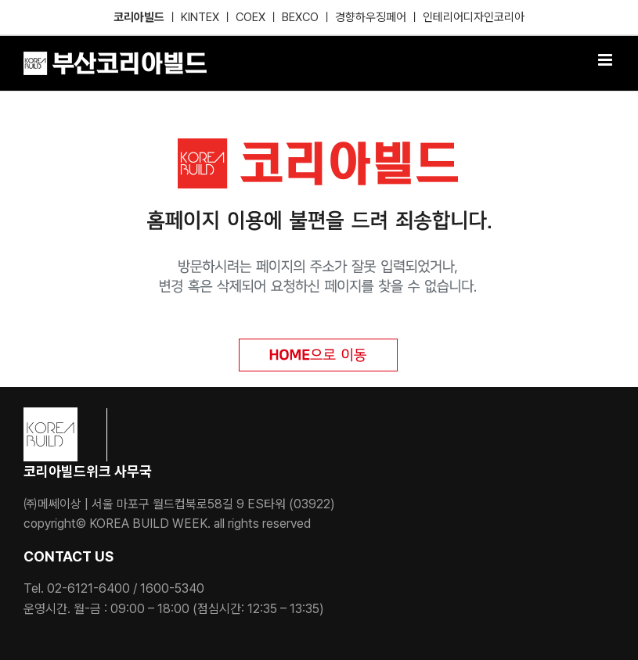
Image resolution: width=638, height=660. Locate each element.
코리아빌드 (139, 17)
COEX (252, 17)
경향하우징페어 (370, 17)
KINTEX (201, 17)
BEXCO (300, 17)
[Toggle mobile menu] (606, 60)
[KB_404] (319, 144)
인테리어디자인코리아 (473, 17)
